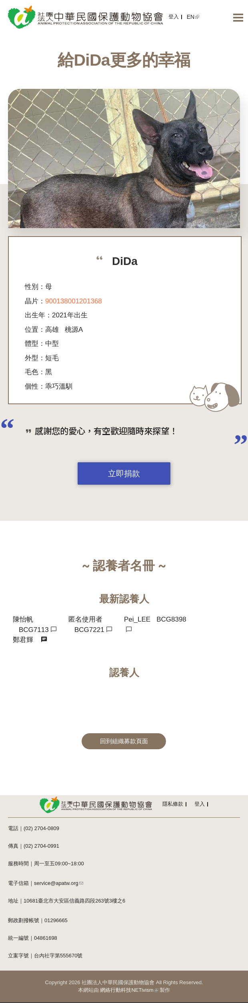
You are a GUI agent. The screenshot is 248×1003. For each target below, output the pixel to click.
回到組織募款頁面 (124, 741)
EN (193, 17)
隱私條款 (172, 804)
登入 (173, 17)
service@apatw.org (58, 883)
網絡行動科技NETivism (129, 990)
